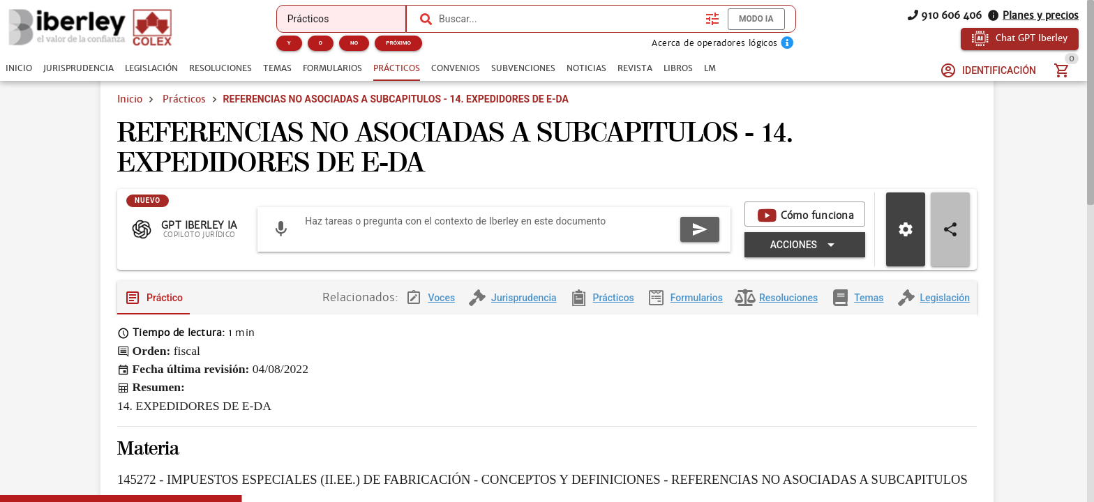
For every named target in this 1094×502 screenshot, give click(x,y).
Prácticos (184, 99)
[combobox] (568, 18)
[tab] (19, 68)
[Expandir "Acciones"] (804, 244)
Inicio (129, 99)
